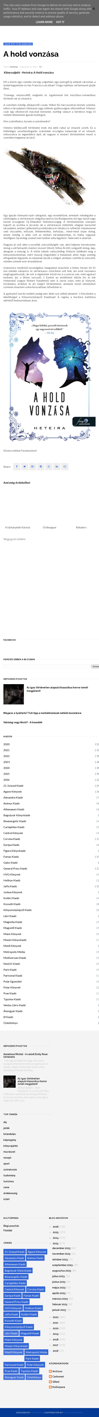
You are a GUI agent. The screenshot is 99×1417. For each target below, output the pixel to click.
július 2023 (58, 1276)
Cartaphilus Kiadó (13, 827)
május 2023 (58, 1287)
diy (5, 1122)
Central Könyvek (13, 833)
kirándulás (9, 1134)
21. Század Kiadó (13, 785)
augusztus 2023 (61, 1270)
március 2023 (60, 1298)
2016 (55, 1351)
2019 (55, 1334)
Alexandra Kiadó (13, 797)
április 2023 (58, 1293)
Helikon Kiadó (11, 880)
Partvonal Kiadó (12, 975)
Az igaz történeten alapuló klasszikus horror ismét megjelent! (32, 1081)
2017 (55, 1345)
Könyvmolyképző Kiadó (17, 909)
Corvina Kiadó (11, 838)
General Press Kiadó (15, 868)
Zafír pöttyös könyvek (18, 44)
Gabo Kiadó (10, 862)
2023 (6, 761)
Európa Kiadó (11, 844)
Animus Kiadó (11, 803)
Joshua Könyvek (12, 892)
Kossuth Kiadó (11, 904)
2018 (55, 1339)
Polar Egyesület (12, 981)
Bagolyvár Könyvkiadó (16, 815)
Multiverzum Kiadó (14, 957)
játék (6, 1128)
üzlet (6, 1199)
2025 (6, 773)
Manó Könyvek (12, 933)
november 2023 (61, 1253)
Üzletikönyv (10, 1022)
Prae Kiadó (9, 993)
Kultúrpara (58, 1387)
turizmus (8, 1181)
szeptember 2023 (62, 1265)
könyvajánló (10, 1146)
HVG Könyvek (11, 874)
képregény (9, 1140)
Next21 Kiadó (11, 963)
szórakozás (10, 1169)
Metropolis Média (14, 951)
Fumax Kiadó (11, 856)
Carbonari (58, 1376)
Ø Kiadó (8, 1017)
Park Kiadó (10, 969)
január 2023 (59, 1310)
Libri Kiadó (9, 916)
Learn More (44, 22)
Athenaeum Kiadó (13, 809)
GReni (55, 1381)
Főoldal (7, 1230)
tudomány (9, 1175)
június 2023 (58, 1282)
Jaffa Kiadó (10, 886)
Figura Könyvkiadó (14, 850)
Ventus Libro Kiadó (14, 1005)
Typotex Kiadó (12, 999)
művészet (9, 1151)
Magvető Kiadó (12, 927)
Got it (60, 22)
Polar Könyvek (12, 987)
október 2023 (60, 1259)
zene (6, 1187)
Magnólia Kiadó (12, 921)
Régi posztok (11, 1226)
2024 (6, 767)
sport (6, 1163)
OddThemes (37, 1412)
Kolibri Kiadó (11, 898)
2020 (6, 744)
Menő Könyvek (12, 945)
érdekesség (10, 1193)
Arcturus (14, 67)
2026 (6, 779)
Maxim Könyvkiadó (14, 939)
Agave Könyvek (12, 791)
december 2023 (61, 1248)
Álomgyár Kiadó (13, 1011)
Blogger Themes (73, 1412)
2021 (6, 750)
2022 (6, 756)
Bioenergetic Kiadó (14, 821)
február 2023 (59, 1304)
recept (7, 1157)
